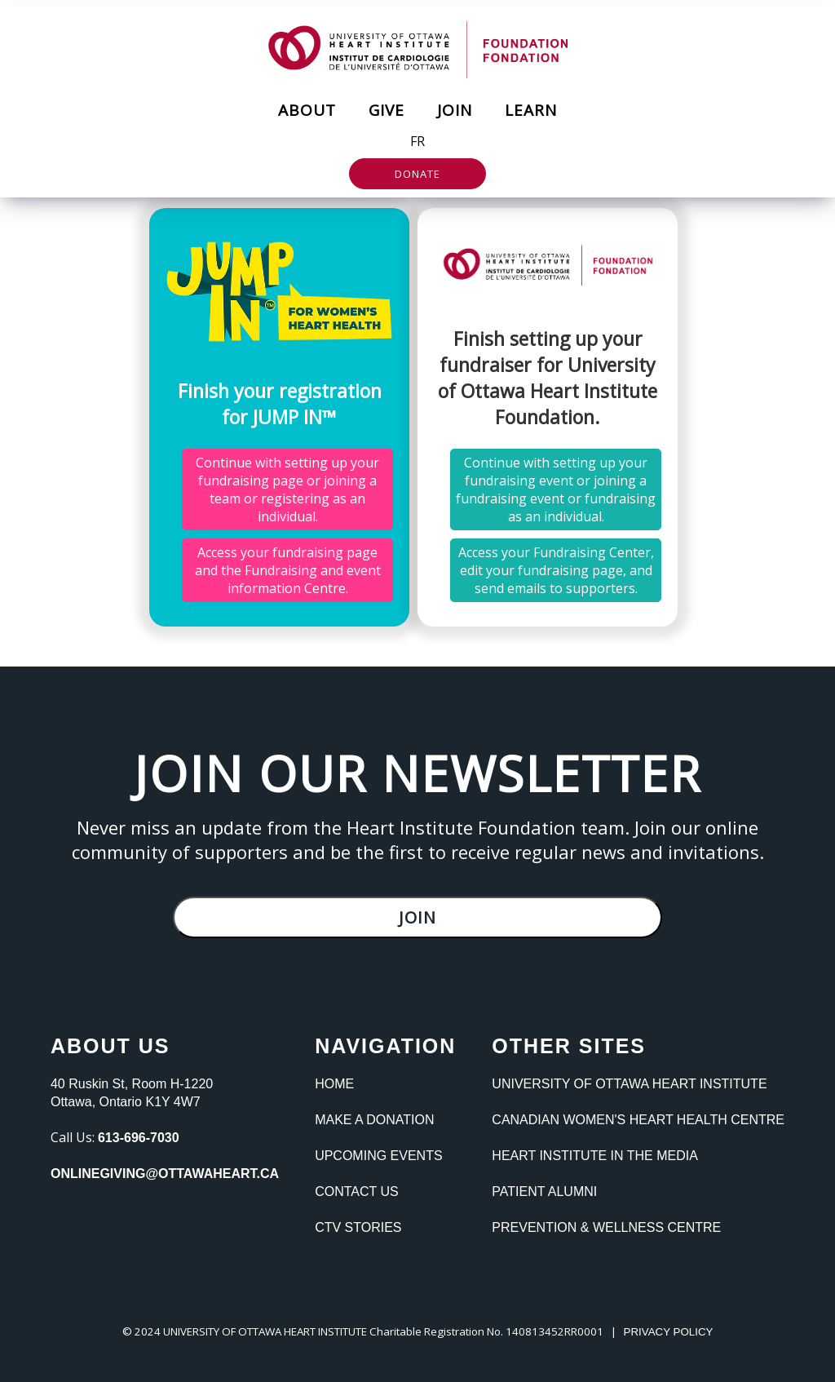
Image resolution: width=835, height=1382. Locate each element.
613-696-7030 (138, 1138)
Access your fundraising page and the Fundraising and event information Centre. (288, 570)
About (307, 110)
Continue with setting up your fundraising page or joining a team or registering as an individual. (287, 489)
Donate (417, 173)
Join (454, 110)
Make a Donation (374, 1120)
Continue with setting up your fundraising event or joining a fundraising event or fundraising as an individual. (556, 489)
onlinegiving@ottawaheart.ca (165, 1173)
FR (417, 141)
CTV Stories (358, 1227)
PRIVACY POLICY (669, 1332)
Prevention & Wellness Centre (606, 1227)
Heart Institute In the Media (594, 1156)
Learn (531, 110)
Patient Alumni (544, 1191)
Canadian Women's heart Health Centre (638, 1120)
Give (386, 110)
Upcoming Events (378, 1156)
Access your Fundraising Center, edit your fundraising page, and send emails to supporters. (556, 570)
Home (334, 1084)
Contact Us (357, 1191)
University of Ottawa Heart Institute (629, 1084)
